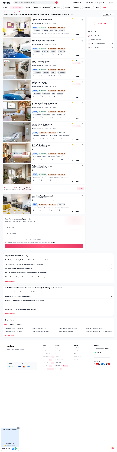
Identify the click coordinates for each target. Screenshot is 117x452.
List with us (45, 359)
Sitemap (76, 359)
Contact (76, 350)
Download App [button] (76, 2)
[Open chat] (107, 446)
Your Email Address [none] (11, 233)
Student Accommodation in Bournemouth (14, 328)
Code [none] (7, 239)
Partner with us (46, 363)
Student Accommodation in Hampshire (40, 331)
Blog (56, 347)
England (15, 12)
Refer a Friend (46, 353)
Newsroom (58, 353)
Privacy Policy (77, 356)
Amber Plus (58, 356)
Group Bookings (47, 356)
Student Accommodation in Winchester (94, 328)
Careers (44, 369)
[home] (7, 3)
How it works (46, 350)
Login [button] (103, 2)
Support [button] (88, 2)
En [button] (96, 2)
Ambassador (58, 362)
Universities (45, 366)
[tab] (5, 324)
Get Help (80, 188)
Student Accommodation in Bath (66, 331)
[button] (18, 428)
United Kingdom (7, 12)
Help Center (77, 347)
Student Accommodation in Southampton (68, 328)
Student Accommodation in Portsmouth (13, 331)
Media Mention (59, 359)
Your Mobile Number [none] (35, 239)
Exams (57, 368)
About (44, 347)
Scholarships (58, 365)
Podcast (57, 350)
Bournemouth (22, 12)
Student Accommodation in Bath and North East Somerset (99, 331)
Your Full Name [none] (10, 227)
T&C (75, 353)
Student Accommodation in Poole (39, 328)
